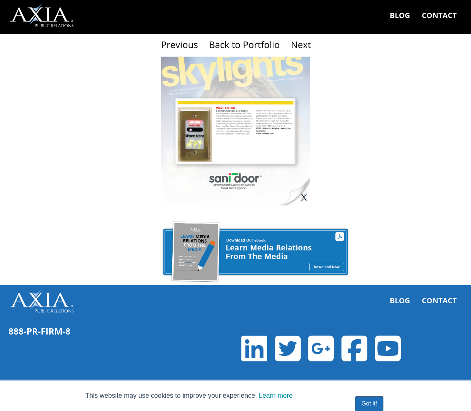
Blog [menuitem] (400, 15)
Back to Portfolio (244, 44)
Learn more (276, 395)
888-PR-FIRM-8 (39, 331)
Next (301, 44)
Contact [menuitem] (439, 15)
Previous (179, 44)
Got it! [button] (369, 403)
